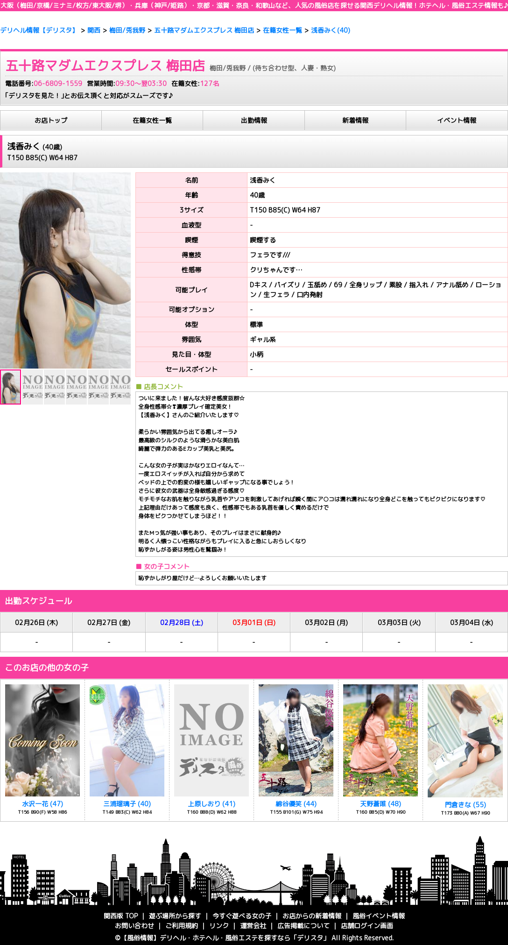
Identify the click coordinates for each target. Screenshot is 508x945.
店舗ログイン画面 (367, 925)
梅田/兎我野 (127, 30)
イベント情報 (456, 120)
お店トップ (51, 120)
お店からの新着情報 (311, 915)
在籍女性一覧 (282, 30)
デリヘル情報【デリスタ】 (39, 30)
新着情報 (355, 120)
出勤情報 (254, 120)
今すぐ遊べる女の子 (241, 915)
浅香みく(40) (330, 30)
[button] (8, 270)
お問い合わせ (134, 925)
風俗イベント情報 (379, 915)
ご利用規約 (181, 925)
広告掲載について (303, 925)
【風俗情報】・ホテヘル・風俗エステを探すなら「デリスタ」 (225, 937)
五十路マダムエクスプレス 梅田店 (204, 30)
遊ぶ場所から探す (175, 915)
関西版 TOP (121, 915)
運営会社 (253, 925)
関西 (379, 5)
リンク (219, 925)
